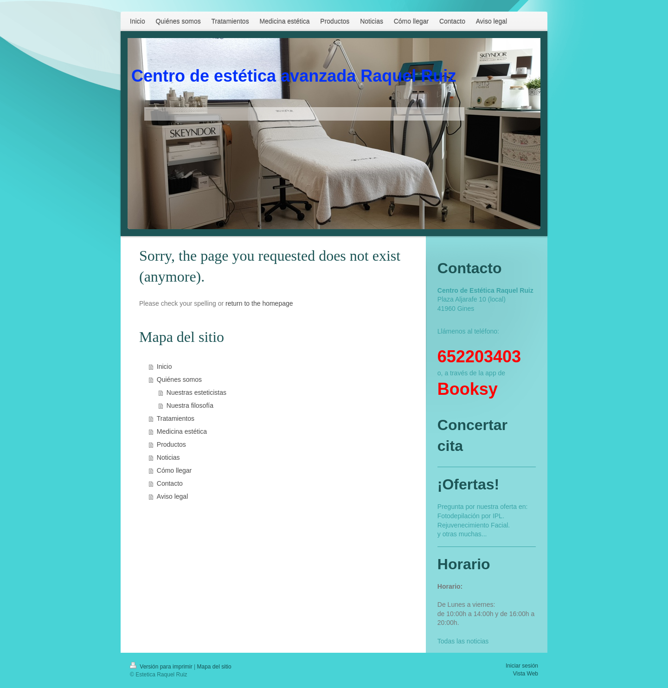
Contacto (170, 483)
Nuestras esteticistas (196, 392)
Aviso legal (172, 496)
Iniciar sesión (522, 665)
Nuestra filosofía (190, 405)
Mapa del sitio (214, 666)
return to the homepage (259, 303)
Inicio (164, 366)
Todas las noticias (463, 641)
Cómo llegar (174, 470)
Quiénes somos (179, 379)
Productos (171, 444)
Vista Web (525, 673)
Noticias (168, 457)
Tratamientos (175, 418)
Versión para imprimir (162, 666)
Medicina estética (182, 431)
